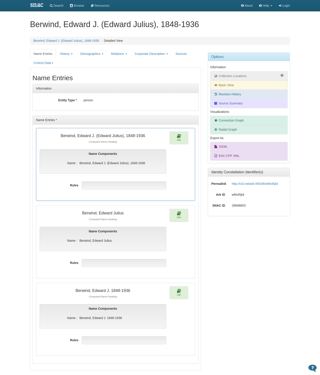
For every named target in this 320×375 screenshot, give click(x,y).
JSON (220, 146)
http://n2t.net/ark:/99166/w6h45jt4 (255, 184)
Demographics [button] (91, 54)
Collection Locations (249, 76)
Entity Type (67, 100)
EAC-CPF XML (227, 156)
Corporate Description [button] (151, 54)
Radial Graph (225, 129)
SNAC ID (218, 205)
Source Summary (228, 103)
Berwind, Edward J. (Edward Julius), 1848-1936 (66, 40)
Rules (74, 185)
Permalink (218, 184)
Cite (179, 137)
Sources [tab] (181, 54)
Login (284, 5)
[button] (266, 5)
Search (56, 5)
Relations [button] (119, 54)
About (247, 5)
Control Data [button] (43, 63)
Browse (77, 5)
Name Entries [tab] (43, 54)
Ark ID (220, 194)
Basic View (224, 85)
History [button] (66, 54)
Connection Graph (229, 120)
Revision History (227, 94)
